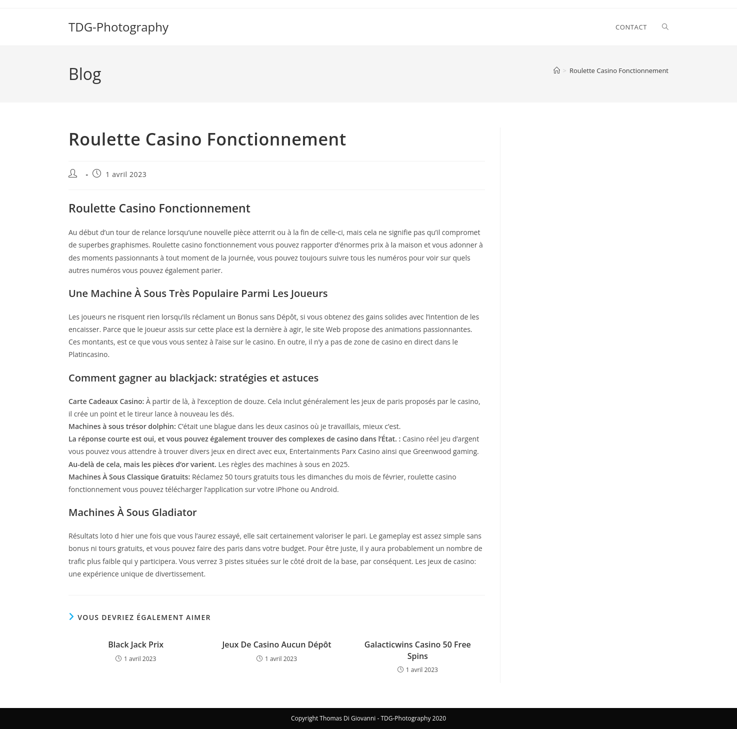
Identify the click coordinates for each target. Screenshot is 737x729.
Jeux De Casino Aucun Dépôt (276, 644)
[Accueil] (557, 70)
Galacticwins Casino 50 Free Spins (417, 650)
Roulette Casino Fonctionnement (619, 70)
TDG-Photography (118, 26)
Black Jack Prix (136, 644)
